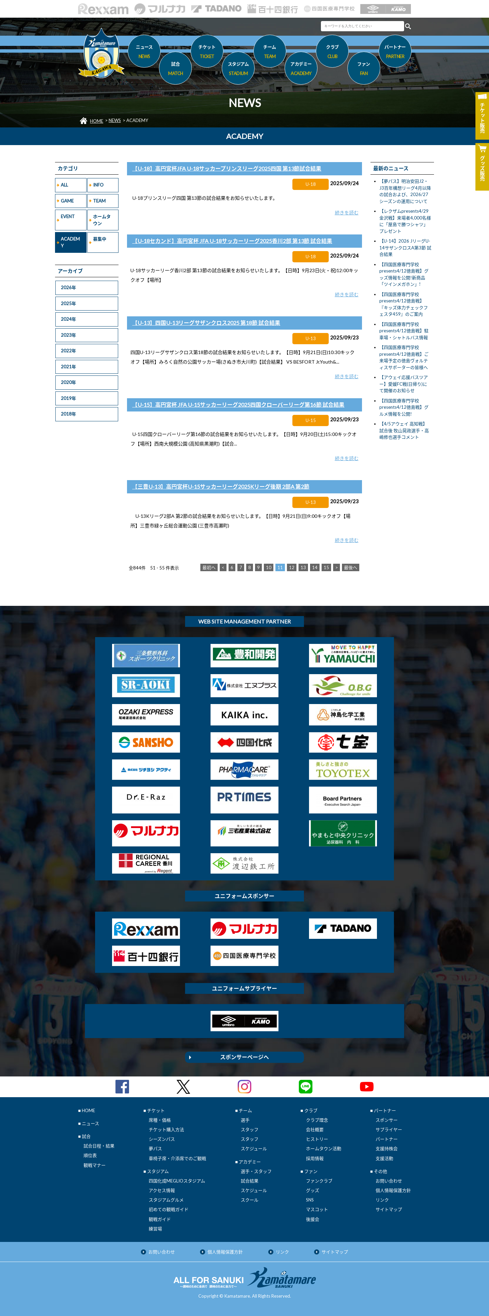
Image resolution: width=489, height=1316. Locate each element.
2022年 (68, 350)
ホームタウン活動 (323, 1148)
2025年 (68, 303)
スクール (249, 1200)
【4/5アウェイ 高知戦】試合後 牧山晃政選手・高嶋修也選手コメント (404, 430)
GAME (67, 201)
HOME (96, 121)
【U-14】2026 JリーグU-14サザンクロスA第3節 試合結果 (405, 247)
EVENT (68, 216)
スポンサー (387, 1120)
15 (326, 567)
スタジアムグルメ (166, 1200)
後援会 (312, 1219)
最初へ (209, 567)
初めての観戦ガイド (168, 1209)
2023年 (68, 335)
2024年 (68, 319)
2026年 (68, 287)
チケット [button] (207, 52)
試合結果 (249, 1180)
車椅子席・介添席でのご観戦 (177, 1158)
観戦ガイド (160, 1219)
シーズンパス (162, 1139)
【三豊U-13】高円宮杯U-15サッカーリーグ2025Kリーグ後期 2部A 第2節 (220, 486)
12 (291, 567)
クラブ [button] (332, 52)
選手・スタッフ (256, 1171)
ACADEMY (70, 242)
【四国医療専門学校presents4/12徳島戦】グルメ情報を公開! (404, 407)
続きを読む (347, 212)
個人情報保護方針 (393, 1190)
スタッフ (249, 1129)
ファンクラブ (319, 1180)
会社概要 (315, 1129)
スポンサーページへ (244, 1057)
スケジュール (254, 1148)
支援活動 (384, 1158)
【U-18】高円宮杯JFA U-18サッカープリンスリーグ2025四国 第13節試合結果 (226, 168)
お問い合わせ (389, 1180)
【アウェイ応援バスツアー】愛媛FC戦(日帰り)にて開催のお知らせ (403, 383)
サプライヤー (389, 1129)
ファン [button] (364, 69)
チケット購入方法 (166, 1129)
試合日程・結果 (99, 1145)
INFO (98, 185)
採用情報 (315, 1158)
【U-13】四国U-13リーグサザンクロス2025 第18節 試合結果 (206, 322)
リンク (382, 1200)
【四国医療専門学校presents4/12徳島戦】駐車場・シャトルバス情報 (404, 330)
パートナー (387, 1139)
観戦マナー (95, 1165)
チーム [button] (270, 52)
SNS (310, 1200)
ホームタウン (102, 220)
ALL (64, 185)
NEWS (115, 120)
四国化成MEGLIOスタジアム (177, 1180)
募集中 (99, 239)
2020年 (68, 382)
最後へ (350, 567)
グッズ (312, 1190)
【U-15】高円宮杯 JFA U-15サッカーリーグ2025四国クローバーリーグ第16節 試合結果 (238, 404)
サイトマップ (389, 1209)
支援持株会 (387, 1148)
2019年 (68, 398)
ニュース (144, 52)
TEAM (99, 201)
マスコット (317, 1209)
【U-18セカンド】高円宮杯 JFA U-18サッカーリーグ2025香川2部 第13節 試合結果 (232, 241)
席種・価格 (160, 1120)
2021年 (68, 366)
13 (303, 567)
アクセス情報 (162, 1190)
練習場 (155, 1228)
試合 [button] (175, 69)
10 (268, 567)
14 (315, 567)
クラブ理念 (317, 1120)
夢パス (155, 1148)
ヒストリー (317, 1139)
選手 (245, 1120)
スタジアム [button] (238, 69)
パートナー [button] (395, 52)
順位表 (90, 1155)
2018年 (68, 414)
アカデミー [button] (301, 69)
